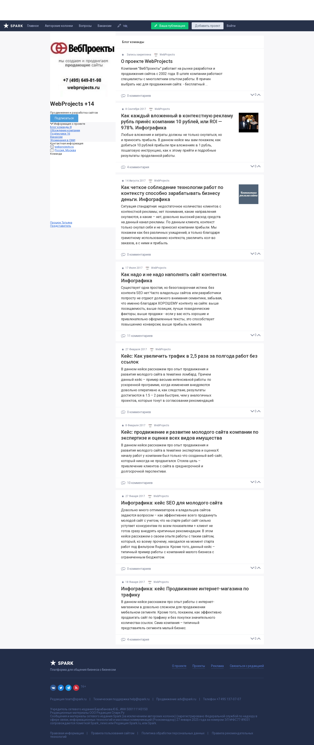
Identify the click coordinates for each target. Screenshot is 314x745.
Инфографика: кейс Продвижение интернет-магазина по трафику (185, 592)
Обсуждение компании (65, 130)
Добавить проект (207, 26)
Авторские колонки (59, 26)
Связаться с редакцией (247, 666)
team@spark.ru (76, 699)
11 (137, 336)
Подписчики (60, 133)
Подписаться (64, 118)
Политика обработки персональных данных (173, 733)
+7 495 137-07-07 (229, 699)
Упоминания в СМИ (62, 140)
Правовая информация (67, 733)
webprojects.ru (64, 146)
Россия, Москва (65, 150)
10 (137, 483)
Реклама (217, 666)
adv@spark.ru (186, 699)
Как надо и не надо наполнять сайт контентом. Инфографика (174, 277)
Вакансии (104, 26)
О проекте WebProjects (147, 61)
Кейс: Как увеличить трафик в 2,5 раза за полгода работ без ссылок (189, 359)
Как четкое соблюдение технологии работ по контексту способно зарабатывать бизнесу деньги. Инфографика (172, 193)
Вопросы (85, 26)
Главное (33, 26)
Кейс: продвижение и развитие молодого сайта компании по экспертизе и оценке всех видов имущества (189, 435)
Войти (231, 26)
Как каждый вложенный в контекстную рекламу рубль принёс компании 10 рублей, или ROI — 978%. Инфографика (177, 121)
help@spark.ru (140, 699)
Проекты (199, 666)
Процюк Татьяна (83, 191)
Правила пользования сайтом (112, 733)
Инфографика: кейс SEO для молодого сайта (171, 503)
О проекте (179, 666)
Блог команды (61, 127)
